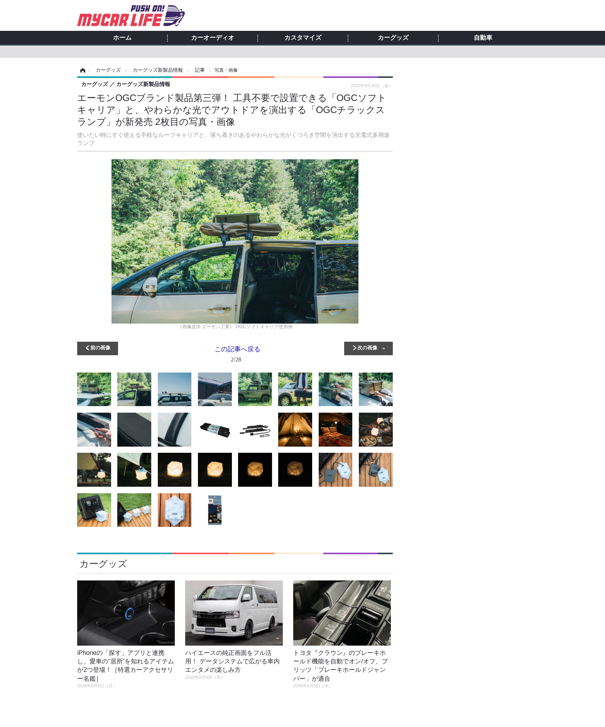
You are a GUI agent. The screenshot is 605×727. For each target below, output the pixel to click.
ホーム (122, 38)
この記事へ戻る (237, 355)
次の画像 (367, 347)
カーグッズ (393, 38)
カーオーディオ (212, 38)
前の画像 (100, 347)
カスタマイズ (302, 38)
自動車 (483, 38)
